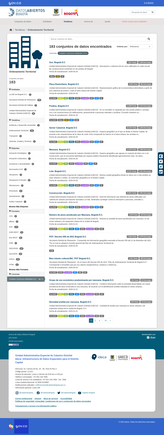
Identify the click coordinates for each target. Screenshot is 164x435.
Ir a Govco (148, 3)
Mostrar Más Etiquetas (18, 207)
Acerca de (88, 22)
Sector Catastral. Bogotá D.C (63, 128)
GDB (76, 120)
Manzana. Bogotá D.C (59, 150)
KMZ (101, 229)
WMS (60, 98)
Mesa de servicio (51, 399)
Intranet (38, 399)
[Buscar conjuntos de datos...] (142, 12)
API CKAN (13, 338)
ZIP (62, 76)
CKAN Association (16, 341)
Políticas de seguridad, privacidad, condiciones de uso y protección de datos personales (53, 401)
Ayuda (107, 22)
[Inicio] (11, 30)
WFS (65, 98)
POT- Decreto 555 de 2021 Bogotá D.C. (68, 237)
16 (106, 320)
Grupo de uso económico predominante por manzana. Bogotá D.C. (81, 280)
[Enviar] (152, 12)
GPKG (78, 98)
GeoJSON (85, 98)
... (102, 320)
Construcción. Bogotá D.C (62, 193)
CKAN (148, 337)
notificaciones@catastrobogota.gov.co (50, 385)
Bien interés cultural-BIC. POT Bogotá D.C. (70, 258)
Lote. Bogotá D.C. (57, 171)
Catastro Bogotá (88, 393)
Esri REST (53, 98)
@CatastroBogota (47, 393)
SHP (96, 98)
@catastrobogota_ (26, 393)
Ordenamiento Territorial (41, 30)
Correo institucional (23, 399)
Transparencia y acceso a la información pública (36, 406)
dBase (52, 76)
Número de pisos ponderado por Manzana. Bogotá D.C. (76, 215)
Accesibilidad (66, 399)
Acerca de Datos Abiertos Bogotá (22, 334)
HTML (71, 98)
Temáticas (68, 22)
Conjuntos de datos (22, 22)
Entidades (47, 22)
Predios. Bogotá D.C (59, 106)
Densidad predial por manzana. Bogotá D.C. (70, 302)
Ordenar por (122, 47)
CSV (57, 76)
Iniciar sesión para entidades (134, 22)
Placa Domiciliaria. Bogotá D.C (64, 84)
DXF (91, 98)
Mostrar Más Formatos (18, 270)
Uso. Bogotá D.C (57, 62)
